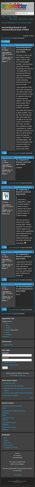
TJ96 (4, 48)
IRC (7, 323)
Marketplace (12, 22)
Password (5, 357)
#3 (32, 187)
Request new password (11, 365)
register (9, 38)
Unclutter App (21, 375)
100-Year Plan (23, 19)
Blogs (5, 438)
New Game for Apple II (11, 395)
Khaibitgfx (5, 424)
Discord (8, 328)
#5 (32, 284)
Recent (15, 17)
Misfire (8, 330)
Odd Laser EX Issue (9, 417)
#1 (32, 45)
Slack (7, 332)
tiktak (4, 408)
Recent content (8, 344)
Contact (31, 19)
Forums (9, 17)
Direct (11, 375)
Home (3, 17)
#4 (32, 252)
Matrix (8, 325)
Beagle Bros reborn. (10, 383)
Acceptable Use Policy (10, 447)
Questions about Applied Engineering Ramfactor (18, 393)
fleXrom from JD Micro (9, 427)
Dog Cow (6, 190)
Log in (3, 38)
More (31, 398)
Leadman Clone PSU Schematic (13, 386)
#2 (32, 157)
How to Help (17, 475)
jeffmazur (5, 429)
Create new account (10, 362)
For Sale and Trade (24, 22)
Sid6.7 (4, 415)
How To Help (13, 19)
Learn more (5, 336)
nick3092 (5, 420)
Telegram (8, 334)
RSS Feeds (7, 442)
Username (6, 353)
